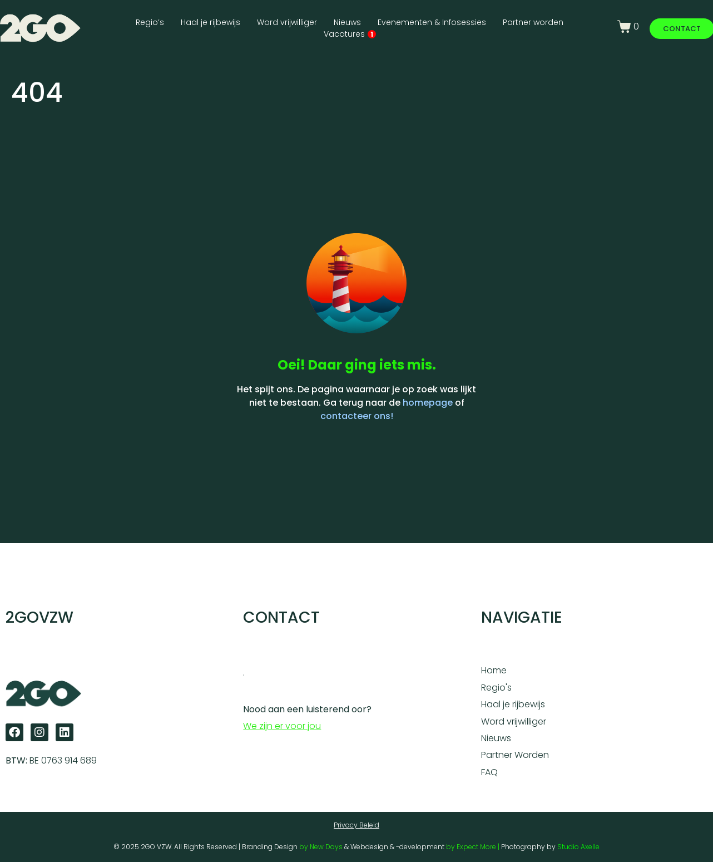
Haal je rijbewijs (210, 22)
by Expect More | (473, 846)
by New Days (321, 846)
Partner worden (533, 22)
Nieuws (347, 22)
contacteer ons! (356, 416)
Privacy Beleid (356, 825)
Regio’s (150, 22)
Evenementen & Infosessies (432, 22)
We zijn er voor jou (282, 726)
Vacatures (350, 34)
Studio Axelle (578, 846)
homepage (428, 402)
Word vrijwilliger (287, 22)
